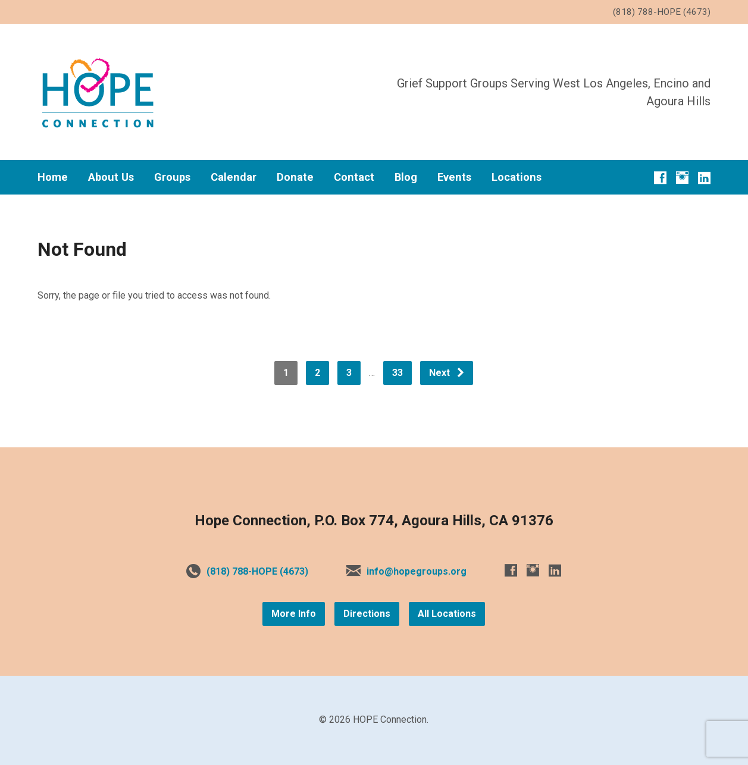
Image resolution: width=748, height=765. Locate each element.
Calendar (233, 177)
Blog (406, 177)
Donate (295, 177)
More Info (293, 613)
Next (447, 372)
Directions (366, 613)
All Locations (447, 613)
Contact (354, 177)
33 (397, 372)
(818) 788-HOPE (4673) (257, 571)
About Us (111, 177)
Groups (172, 177)
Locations (517, 177)
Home (52, 177)
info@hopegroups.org (417, 571)
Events (454, 177)
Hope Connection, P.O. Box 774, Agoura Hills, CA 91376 (374, 520)
